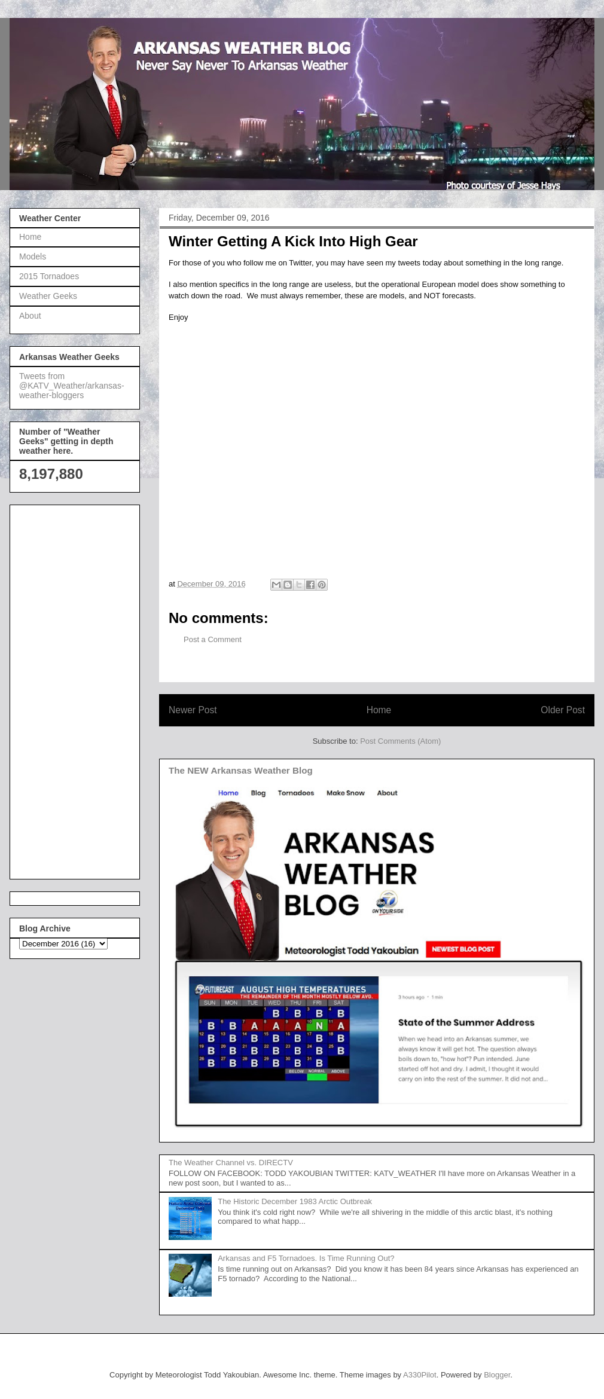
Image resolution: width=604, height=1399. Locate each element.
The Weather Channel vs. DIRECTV (231, 1162)
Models (32, 256)
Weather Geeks (48, 296)
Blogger (497, 1374)
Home (379, 710)
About (30, 315)
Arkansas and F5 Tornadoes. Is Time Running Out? (306, 1258)
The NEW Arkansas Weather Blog (241, 770)
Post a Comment (213, 639)
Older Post (563, 710)
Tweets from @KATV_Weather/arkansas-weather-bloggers (71, 385)
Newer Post (193, 710)
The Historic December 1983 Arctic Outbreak (295, 1201)
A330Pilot (420, 1374)
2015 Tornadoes (49, 276)
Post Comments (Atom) (400, 741)
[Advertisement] (67, 688)
